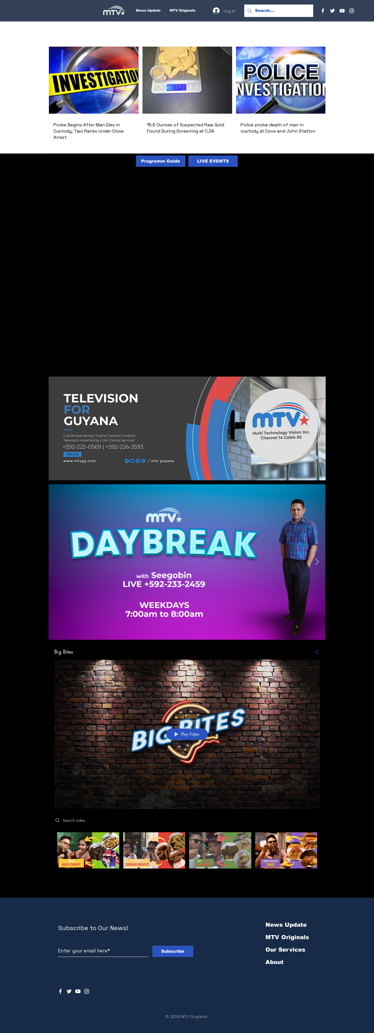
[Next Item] (317, 562)
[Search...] (278, 11)
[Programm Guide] (160, 161)
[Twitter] (332, 11)
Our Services (285, 949)
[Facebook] (323, 11)
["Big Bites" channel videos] (187, 856)
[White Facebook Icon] (60, 991)
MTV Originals (287, 937)
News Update (286, 925)
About (274, 962)
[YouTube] (342, 11)
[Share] (314, 651)
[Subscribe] (172, 951)
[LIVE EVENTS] (213, 161)
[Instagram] (352, 11)
